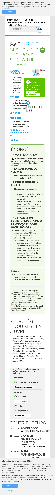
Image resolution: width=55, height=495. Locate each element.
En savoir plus (8, 491)
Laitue (17, 401)
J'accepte (9, 12)
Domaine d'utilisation (17, 72)
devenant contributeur (26, 477)
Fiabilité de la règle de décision (19, 132)
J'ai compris (9, 486)
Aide (40, 29)
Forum (28, 22)
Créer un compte (17, 25)
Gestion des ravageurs (23, 387)
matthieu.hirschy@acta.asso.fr (35, 431)
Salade (24, 401)
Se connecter (39, 22)
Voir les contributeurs (33, 89)
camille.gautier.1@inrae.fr (33, 446)
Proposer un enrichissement (32, 93)
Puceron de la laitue (22, 416)
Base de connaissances (20, 21)
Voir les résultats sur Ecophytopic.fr (32, 43)
